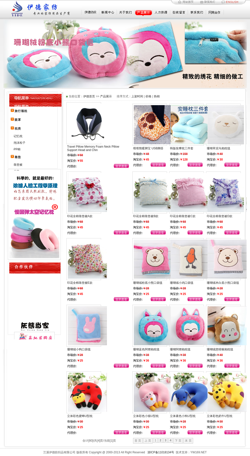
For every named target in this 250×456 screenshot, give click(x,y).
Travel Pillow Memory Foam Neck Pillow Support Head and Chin (93, 148)
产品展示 (106, 96)
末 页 (188, 440)
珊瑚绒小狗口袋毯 (79, 349)
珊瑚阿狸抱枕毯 (180, 349)
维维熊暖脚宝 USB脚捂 (148, 148)
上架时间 (137, 96)
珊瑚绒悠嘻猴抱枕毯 (220, 349)
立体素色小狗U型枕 (183, 416)
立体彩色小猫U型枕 (146, 416)
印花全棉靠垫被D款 (219, 216)
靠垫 (18, 157)
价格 (148, 96)
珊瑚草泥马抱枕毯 (218, 148)
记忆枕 (18, 136)
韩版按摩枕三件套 (181, 148)
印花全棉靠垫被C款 (183, 216)
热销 (157, 96)
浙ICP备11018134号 (160, 452)
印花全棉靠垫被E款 (80, 282)
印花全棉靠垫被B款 (145, 216)
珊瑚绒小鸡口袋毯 (181, 282)
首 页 (138, 440)
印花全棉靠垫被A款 (80, 216)
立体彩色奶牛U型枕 (219, 416)
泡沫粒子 (19, 142)
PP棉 (17, 149)
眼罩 (18, 120)
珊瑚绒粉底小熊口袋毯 (147, 282)
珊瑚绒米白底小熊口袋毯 (223, 282)
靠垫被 (18, 164)
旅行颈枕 (21, 111)
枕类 (18, 128)
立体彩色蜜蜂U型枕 (80, 416)
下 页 (178, 440)
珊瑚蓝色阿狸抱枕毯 (146, 349)
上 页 (148, 440)
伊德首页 (89, 96)
